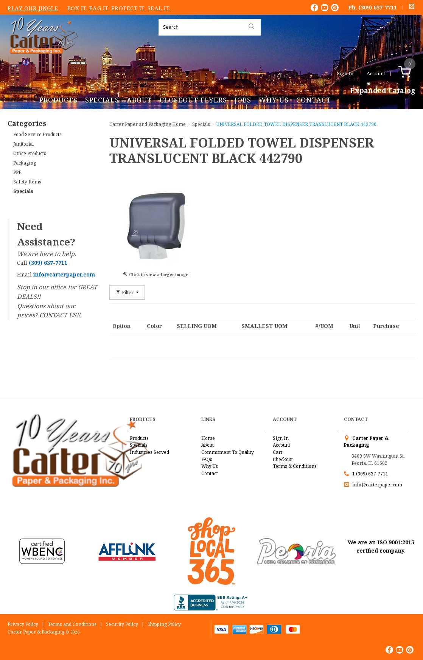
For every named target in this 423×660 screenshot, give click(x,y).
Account (376, 73)
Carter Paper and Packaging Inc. (42, 60)
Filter (127, 292)
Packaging (24, 163)
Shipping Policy (164, 624)
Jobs (243, 99)
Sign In (345, 73)
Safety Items (27, 182)
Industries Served (149, 452)
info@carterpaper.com (376, 484)
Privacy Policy (23, 624)
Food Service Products (37, 134)
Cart (277, 452)
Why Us (274, 99)
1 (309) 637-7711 (370, 474)
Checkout (283, 459)
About (139, 99)
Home (208, 438)
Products (58, 99)
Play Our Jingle (33, 8)
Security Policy (122, 624)
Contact (313, 99)
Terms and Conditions (72, 624)
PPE (17, 172)
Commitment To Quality (227, 452)
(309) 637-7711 (377, 7)
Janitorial (23, 144)
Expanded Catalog (382, 91)
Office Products (29, 153)
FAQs (206, 459)
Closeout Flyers (193, 99)
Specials (102, 99)
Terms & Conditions (295, 466)
